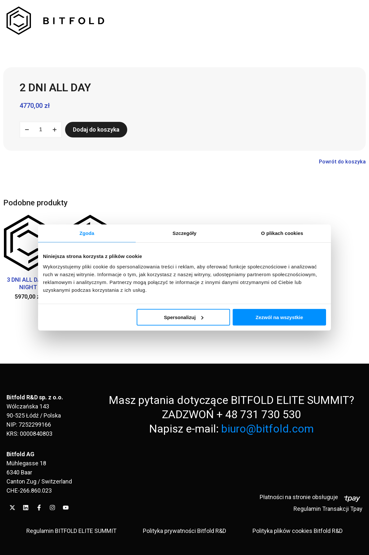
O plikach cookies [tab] (282, 233)
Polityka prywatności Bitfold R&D (184, 530)
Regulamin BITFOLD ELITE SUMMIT (71, 530)
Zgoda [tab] (86, 233)
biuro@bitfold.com (267, 428)
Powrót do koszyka (342, 162)
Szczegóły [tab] (184, 233)
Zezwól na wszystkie (279, 317)
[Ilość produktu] (41, 130)
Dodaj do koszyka (96, 129)
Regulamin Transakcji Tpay (328, 508)
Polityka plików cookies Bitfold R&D (298, 530)
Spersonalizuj (184, 317)
